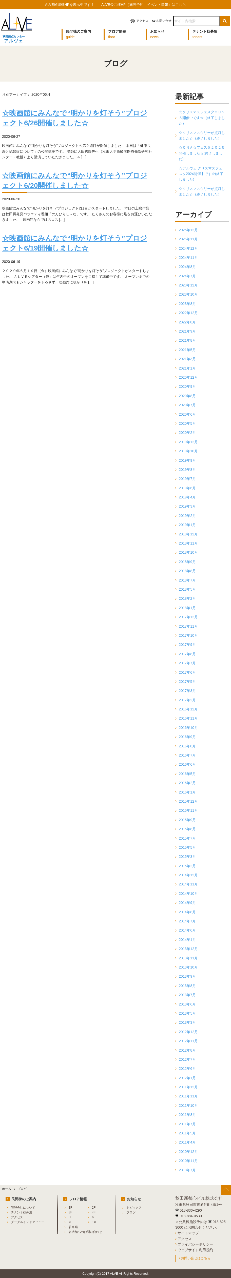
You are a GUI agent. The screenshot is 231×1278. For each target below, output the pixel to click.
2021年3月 (187, 359)
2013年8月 (187, 986)
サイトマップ (188, 1233)
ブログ (131, 1212)
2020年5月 (187, 423)
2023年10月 (188, 294)
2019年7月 (187, 479)
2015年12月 (188, 801)
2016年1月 (187, 792)
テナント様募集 (21, 1212)
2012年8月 (187, 1050)
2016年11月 (188, 718)
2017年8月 (187, 654)
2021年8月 (187, 340)
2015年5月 (187, 847)
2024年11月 (188, 258)
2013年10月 (188, 967)
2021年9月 (187, 331)
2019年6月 (187, 488)
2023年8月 (187, 304)
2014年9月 (187, 903)
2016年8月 (187, 746)
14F (94, 1222)
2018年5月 (187, 589)
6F (93, 1217)
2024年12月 (188, 248)
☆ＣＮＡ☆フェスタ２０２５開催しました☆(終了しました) (202, 153)
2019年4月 (187, 497)
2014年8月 (187, 912)
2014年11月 (188, 884)
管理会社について (23, 1207)
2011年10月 (188, 1105)
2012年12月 (188, 1032)
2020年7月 (187, 405)
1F (70, 1207)
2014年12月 (188, 875)
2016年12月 (188, 709)
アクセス (142, 21)
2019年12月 (188, 442)
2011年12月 (188, 1087)
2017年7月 (187, 663)
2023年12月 (188, 285)
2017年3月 (187, 691)
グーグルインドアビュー (27, 1222)
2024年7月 (187, 276)
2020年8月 (187, 396)
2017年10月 (188, 635)
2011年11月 (188, 1096)
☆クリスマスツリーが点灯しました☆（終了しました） (202, 135)
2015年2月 (187, 866)
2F (93, 1207)
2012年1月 (187, 1078)
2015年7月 (187, 838)
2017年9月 (187, 645)
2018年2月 (187, 598)
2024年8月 (187, 267)
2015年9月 (187, 820)
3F (70, 1212)
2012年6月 (187, 1069)
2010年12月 (188, 1152)
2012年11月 (188, 1041)
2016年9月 (187, 737)
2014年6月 (187, 930)
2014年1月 (187, 940)
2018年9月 (187, 562)
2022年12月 (188, 313)
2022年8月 (187, 322)
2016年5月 (187, 774)
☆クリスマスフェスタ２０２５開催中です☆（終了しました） (202, 117)
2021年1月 (187, 368)
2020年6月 (187, 414)
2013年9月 (187, 976)
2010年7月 (187, 1170)
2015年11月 (188, 810)
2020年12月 (188, 377)
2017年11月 (188, 626)
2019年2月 (187, 516)
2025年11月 (188, 239)
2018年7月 (187, 580)
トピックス (134, 1207)
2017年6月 (187, 672)
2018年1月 (187, 608)
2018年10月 (188, 552)
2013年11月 (188, 958)
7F (70, 1222)
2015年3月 (187, 857)
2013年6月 (187, 1004)
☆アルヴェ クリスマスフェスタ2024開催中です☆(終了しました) (201, 174)
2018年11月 (188, 543)
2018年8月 (187, 571)
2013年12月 (188, 949)
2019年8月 (187, 470)
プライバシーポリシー (195, 1244)
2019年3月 (187, 506)
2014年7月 (187, 921)
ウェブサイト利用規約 (195, 1250)
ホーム (6, 1189)
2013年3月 (187, 1022)
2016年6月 (187, 764)
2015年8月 (187, 829)
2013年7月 (187, 995)
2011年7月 (187, 1124)
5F (70, 1217)
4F (93, 1212)
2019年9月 (187, 460)
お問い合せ (163, 21)
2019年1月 (187, 525)
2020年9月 (187, 386)
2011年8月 (187, 1115)
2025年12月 (188, 230)
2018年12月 (188, 534)
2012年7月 (187, 1059)
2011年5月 (187, 1133)
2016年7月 (187, 755)
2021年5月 (187, 350)
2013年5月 (187, 1013)
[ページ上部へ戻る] (226, 1190)
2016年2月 (187, 783)
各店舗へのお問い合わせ (85, 1232)
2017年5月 (187, 682)
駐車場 (73, 1227)
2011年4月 (187, 1142)
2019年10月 (188, 451)
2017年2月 (187, 700)
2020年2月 (187, 433)
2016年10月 (188, 728)
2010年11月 (188, 1161)
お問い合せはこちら (195, 1258)
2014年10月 (188, 894)
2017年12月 (188, 617)
